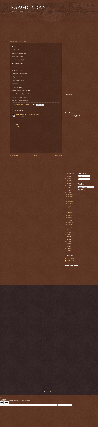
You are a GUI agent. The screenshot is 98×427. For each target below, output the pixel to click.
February (70, 224)
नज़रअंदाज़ (70, 210)
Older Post (58, 156)
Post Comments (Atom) (22, 159)
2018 (68, 230)
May (69, 217)
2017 (68, 232)
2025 (68, 178)
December (70, 194)
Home (36, 156)
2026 (68, 176)
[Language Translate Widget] (86, 187)
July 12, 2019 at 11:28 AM (32, 114)
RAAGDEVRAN (28, 7)
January (70, 227)
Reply (17, 126)
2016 (68, 234)
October (70, 199)
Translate (81, 190)
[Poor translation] (6, 402)
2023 (68, 183)
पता (68, 207)
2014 (68, 239)
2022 (68, 185)
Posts (80, 176)
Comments (81, 179)
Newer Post (14, 156)
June (69, 215)
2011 (68, 246)
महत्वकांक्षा (70, 212)
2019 (68, 192)
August (70, 203)
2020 (68, 190)
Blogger (52, 391)
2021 (68, 187)
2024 (68, 180)
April (69, 220)
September (71, 201)
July (69, 206)
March (69, 222)
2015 (68, 236)
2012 (68, 243)
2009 (68, 250)
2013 (68, 241)
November (70, 196)
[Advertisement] (49, 27)
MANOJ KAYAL (20, 114)
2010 (68, 248)
